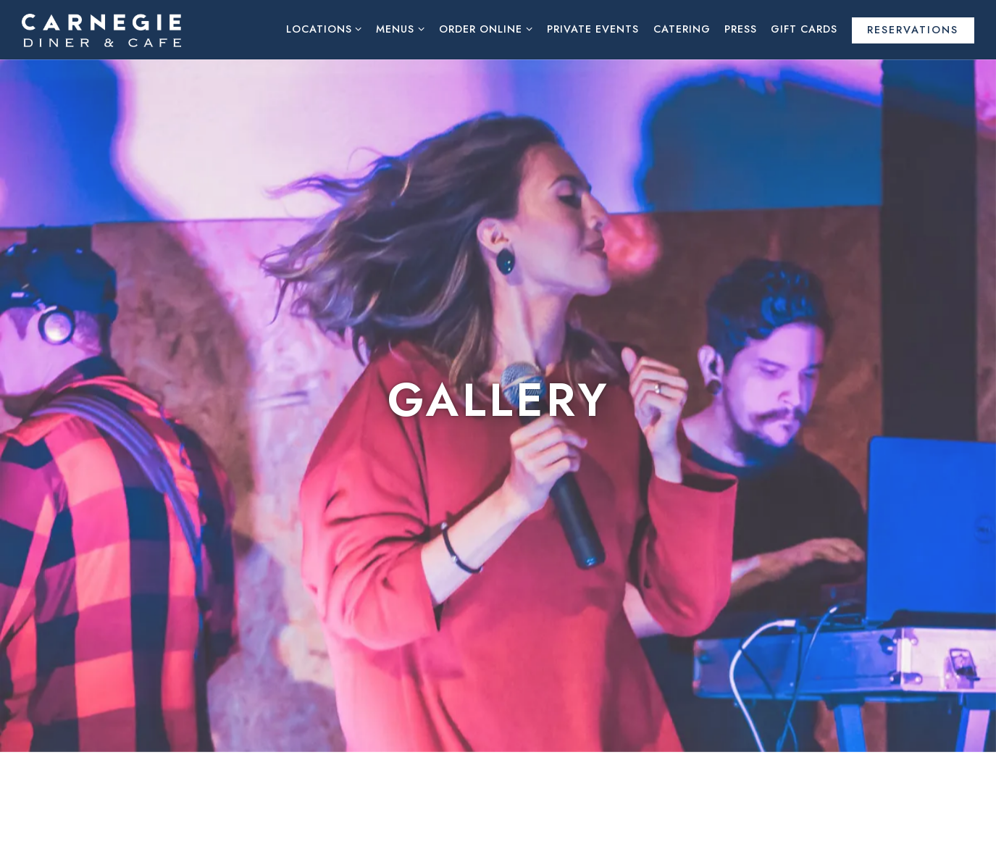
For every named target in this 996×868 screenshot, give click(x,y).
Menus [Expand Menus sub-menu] (400, 28)
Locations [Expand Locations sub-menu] (324, 28)
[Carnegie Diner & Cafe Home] (101, 29)
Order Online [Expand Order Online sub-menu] (486, 28)
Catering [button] (682, 29)
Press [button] (740, 29)
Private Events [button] (593, 29)
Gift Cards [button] (804, 29)
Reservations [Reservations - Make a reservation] (912, 29)
